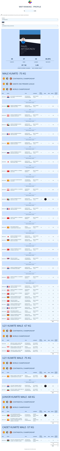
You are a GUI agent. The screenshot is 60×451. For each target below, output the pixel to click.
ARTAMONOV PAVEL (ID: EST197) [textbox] (8, 25)
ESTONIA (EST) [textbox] (5, 19)
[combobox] (30, 20)
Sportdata (34, 449)
